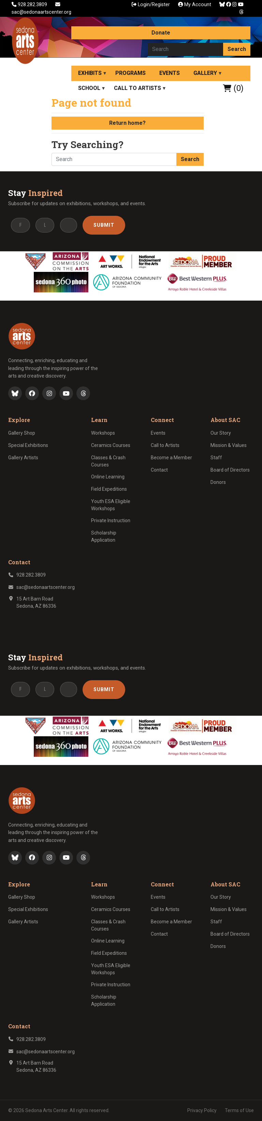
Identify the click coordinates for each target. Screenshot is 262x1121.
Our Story (220, 433)
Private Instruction (110, 520)
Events (169, 73)
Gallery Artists (23, 457)
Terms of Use (239, 1110)
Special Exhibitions (28, 445)
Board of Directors (230, 470)
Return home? (127, 123)
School (89, 88)
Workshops (103, 433)
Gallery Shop (21, 433)
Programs (130, 73)
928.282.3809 (30, 5)
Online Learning (108, 476)
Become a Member (171, 457)
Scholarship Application (103, 536)
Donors (218, 482)
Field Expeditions (109, 489)
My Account (194, 5)
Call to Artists (137, 88)
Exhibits (90, 73)
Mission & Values (228, 445)
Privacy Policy (202, 1110)
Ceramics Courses (110, 445)
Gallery (205, 73)
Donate (160, 32)
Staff (216, 457)
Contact (159, 470)
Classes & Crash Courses (108, 461)
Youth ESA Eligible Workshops (110, 505)
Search (237, 49)
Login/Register (151, 5)
